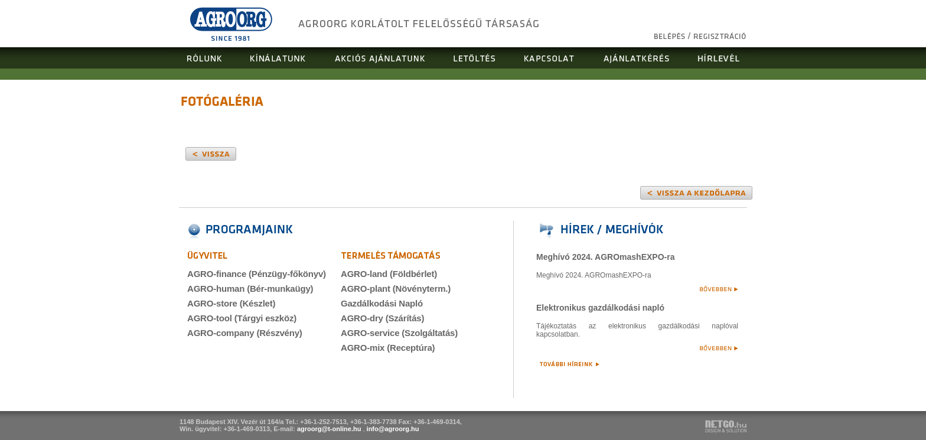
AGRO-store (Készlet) (231, 303)
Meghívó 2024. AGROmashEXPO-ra (605, 257)
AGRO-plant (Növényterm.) (396, 288)
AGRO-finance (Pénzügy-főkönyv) (256, 274)
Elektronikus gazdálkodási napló (600, 307)
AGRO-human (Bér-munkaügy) (250, 288)
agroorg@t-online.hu (329, 428)
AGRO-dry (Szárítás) (382, 318)
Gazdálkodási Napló (382, 303)
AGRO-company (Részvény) (244, 333)
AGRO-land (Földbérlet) (389, 274)
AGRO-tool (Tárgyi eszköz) (241, 318)
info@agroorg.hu (393, 428)
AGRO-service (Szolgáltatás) (399, 333)
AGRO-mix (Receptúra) (388, 348)
